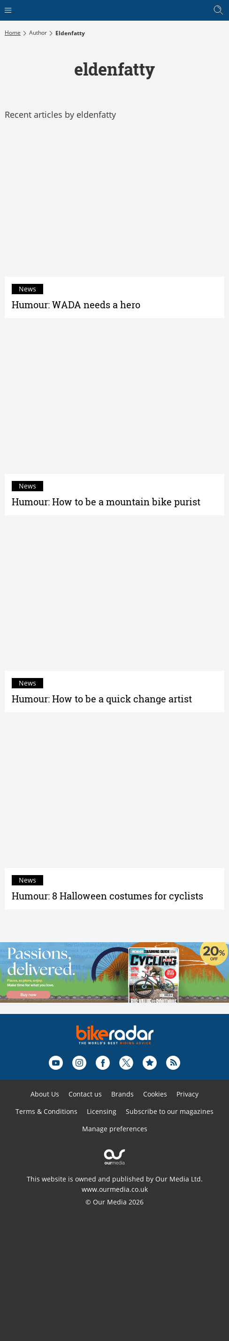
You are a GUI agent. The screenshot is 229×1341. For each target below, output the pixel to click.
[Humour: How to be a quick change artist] (114, 598)
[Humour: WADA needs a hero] (114, 203)
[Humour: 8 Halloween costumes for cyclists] (114, 795)
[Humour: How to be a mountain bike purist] (114, 401)
